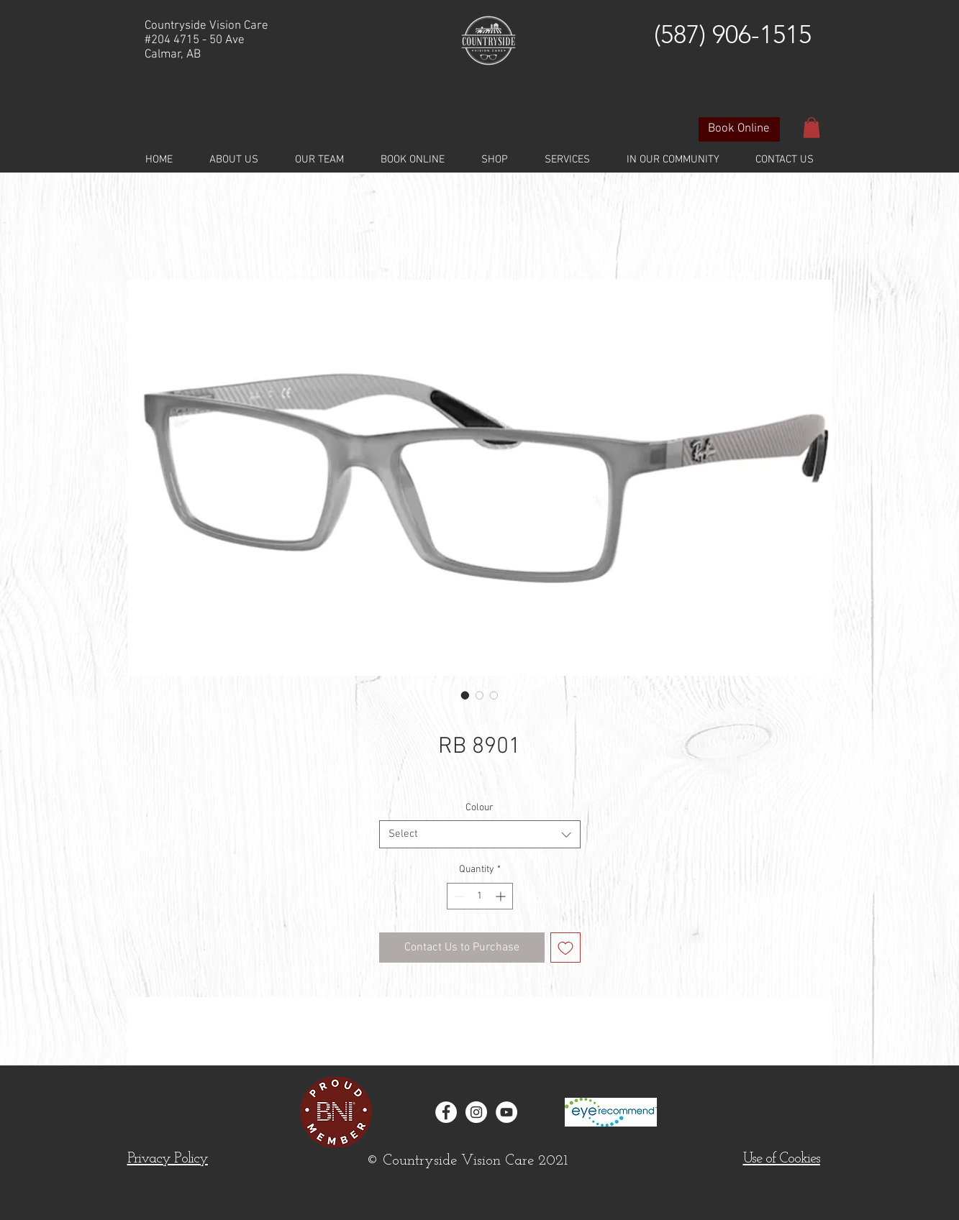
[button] (811, 127)
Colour (479, 808)
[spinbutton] (480, 896)
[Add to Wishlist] (565, 947)
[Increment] (502, 896)
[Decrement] (458, 896)
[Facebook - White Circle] (446, 1112)
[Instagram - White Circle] (476, 1112)
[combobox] (480, 834)
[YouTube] (506, 1112)
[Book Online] (739, 129)
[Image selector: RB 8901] (465, 695)
